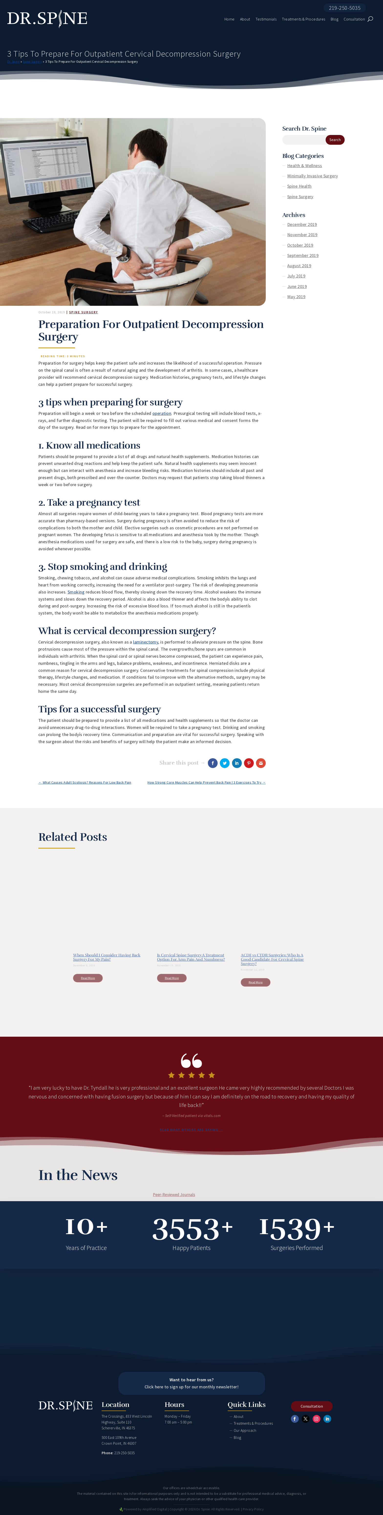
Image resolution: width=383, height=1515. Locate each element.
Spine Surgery (32, 62)
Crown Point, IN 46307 (119, 1443)
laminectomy (145, 642)
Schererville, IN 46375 (118, 1428)
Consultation (312, 1406)
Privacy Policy (253, 1509)
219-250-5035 (345, 7)
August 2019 (299, 265)
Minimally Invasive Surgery (312, 176)
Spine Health (299, 186)
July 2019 (296, 276)
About (238, 1416)
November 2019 (302, 234)
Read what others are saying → (191, 1130)
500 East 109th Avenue (119, 1437)
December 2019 (302, 224)
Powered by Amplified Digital (145, 1509)
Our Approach (245, 1430)
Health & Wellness (304, 165)
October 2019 (300, 245)
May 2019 (296, 296)
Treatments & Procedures (253, 1423)
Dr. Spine (13, 62)
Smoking (76, 592)
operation (161, 413)
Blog (237, 1437)
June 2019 (297, 286)
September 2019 (303, 255)
